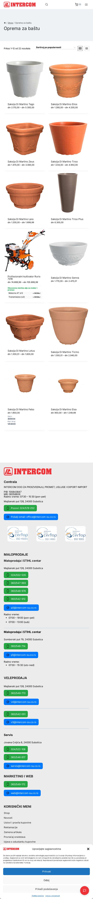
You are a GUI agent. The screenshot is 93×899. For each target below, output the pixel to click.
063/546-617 (15, 757)
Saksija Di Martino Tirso (64, 161)
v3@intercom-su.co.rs (21, 722)
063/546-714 (15, 646)
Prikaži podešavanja (46, 889)
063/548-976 (16, 590)
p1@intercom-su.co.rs (21, 655)
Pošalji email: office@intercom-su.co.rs (31, 517)
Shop (7, 813)
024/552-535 (16, 575)
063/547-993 (16, 583)
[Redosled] (55, 47)
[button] (88, 849)
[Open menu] (86, 4)
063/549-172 (15, 784)
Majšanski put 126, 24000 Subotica (23, 501)
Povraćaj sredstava (14, 836)
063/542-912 (15, 598)
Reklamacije (10, 827)
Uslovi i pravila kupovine (17, 822)
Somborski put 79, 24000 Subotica (23, 639)
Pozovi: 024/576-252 (20, 508)
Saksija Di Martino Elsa (63, 409)
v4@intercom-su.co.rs (21, 701)
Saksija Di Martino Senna (65, 277)
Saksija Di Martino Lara (20, 219)
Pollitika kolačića (38, 896)
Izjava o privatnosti (52, 896)
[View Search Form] (46, 4)
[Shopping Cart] (78, 4)
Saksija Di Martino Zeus (21, 161)
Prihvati (46, 871)
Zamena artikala (12, 832)
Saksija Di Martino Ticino (65, 352)
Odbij (46, 880)
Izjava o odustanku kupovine (20, 841)
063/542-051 (15, 714)
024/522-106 (15, 749)
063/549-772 (16, 693)
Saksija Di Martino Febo (21, 409)
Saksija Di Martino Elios (64, 104)
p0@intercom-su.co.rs (21, 607)
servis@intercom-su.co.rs (23, 765)
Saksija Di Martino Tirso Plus (67, 219)
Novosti (8, 817)
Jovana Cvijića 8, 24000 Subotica (22, 742)
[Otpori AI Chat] (84, 890)
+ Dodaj (36, 293)
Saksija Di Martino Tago (21, 104)
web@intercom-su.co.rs (22, 793)
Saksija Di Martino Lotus (21, 350)
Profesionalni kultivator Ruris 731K (24, 277)
